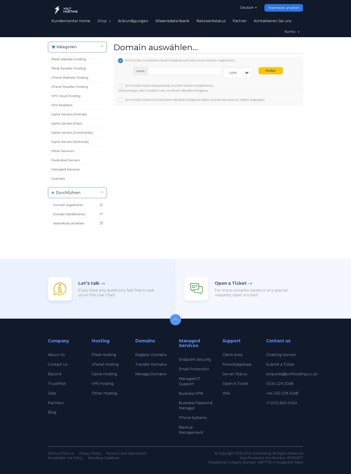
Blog (52, 412)
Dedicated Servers (65, 160)
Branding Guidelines (103, 458)
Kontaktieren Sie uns (272, 21)
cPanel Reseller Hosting (69, 86)
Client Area (232, 355)
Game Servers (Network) (70, 142)
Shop (104, 21)
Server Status (235, 374)
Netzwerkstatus (211, 21)
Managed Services (65, 169)
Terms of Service (61, 453)
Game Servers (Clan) (66, 123)
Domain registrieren (77, 205)
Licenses (58, 178)
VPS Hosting (103, 384)
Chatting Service (281, 355)
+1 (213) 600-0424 (281, 403)
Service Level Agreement (126, 453)
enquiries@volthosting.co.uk (291, 374)
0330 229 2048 (279, 384)
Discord (54, 374)
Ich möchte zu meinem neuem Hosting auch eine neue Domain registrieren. (176, 60)
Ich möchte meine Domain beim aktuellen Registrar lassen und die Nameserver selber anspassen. (191, 100)
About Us (56, 355)
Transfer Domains (151, 364)
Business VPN (191, 393)
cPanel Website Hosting (69, 77)
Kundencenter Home (70, 21)
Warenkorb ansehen (284, 8)
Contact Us (58, 364)
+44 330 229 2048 (282, 393)
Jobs (52, 393)
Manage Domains (150, 374)
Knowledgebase (237, 364)
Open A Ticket (235, 384)
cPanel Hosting (105, 364)
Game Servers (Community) (72, 132)
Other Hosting (104, 393)
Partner (240, 21)
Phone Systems (193, 418)
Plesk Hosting (104, 355)
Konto (292, 32)
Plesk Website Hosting (68, 59)
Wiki (226, 393)
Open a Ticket (231, 283)
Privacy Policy (90, 453)
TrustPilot (57, 384)
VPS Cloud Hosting (65, 96)
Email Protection (194, 369)
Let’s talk (88, 283)
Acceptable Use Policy (65, 458)
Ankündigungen (133, 21)
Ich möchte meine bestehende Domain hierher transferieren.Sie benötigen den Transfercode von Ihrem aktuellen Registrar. (166, 88)
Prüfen (271, 71)
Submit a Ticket (280, 364)
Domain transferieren (77, 214)
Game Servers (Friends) (69, 114)
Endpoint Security (195, 359)
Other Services (62, 151)
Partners (56, 403)
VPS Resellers (61, 105)
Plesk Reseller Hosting (68, 68)
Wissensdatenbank (172, 21)
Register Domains (151, 355)
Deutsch (248, 8)
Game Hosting (104, 374)
